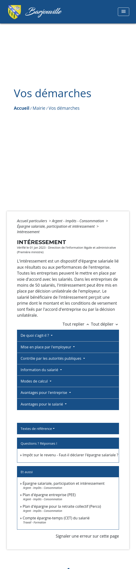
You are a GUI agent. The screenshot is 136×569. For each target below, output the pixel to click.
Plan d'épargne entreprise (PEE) (49, 494)
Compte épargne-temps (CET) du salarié (56, 518)
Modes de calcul (35, 381)
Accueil (21, 108)
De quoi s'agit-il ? (35, 335)
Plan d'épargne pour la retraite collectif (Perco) (62, 506)
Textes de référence (36, 428)
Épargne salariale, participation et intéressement (56, 226)
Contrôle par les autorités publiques (51, 358)
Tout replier (77, 324)
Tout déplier (105, 324)
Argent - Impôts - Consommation (78, 220)
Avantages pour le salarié (42, 404)
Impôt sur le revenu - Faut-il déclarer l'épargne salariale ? (70, 454)
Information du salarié (40, 369)
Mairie (39, 108)
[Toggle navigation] (123, 12)
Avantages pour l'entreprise (44, 392)
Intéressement (28, 231)
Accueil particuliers (32, 220)
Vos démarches (64, 108)
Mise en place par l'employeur (46, 347)
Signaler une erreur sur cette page (87, 536)
